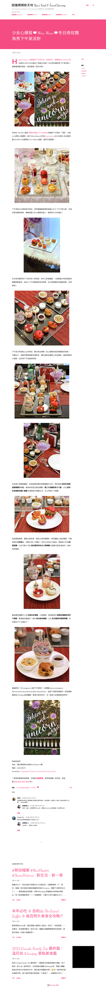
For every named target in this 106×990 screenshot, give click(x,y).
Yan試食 (83, 76)
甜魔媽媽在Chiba (46, 14)
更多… (74, 14)
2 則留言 (18, 978)
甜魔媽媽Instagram (17, 14)
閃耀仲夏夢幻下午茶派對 (38, 133)
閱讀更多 (63, 900)
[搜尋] (87, 5)
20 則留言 (18, 937)
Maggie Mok (20, 817)
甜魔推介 (83, 73)
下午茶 (83, 68)
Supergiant (50, 136)
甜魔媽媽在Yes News (61, 14)
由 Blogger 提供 (53, 985)
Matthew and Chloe (21, 782)
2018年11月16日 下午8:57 (29, 798)
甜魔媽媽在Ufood (32, 14)
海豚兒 (19, 798)
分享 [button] (82, 59)
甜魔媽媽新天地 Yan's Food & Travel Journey (38, 5)
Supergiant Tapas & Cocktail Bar (33, 771)
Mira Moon (51, 771)
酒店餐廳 (83, 71)
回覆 (18, 813)
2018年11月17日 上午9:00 (37, 805)
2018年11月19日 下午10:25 (37, 823)
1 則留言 (18, 900)
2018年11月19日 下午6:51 (32, 817)
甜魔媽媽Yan (25, 805)
